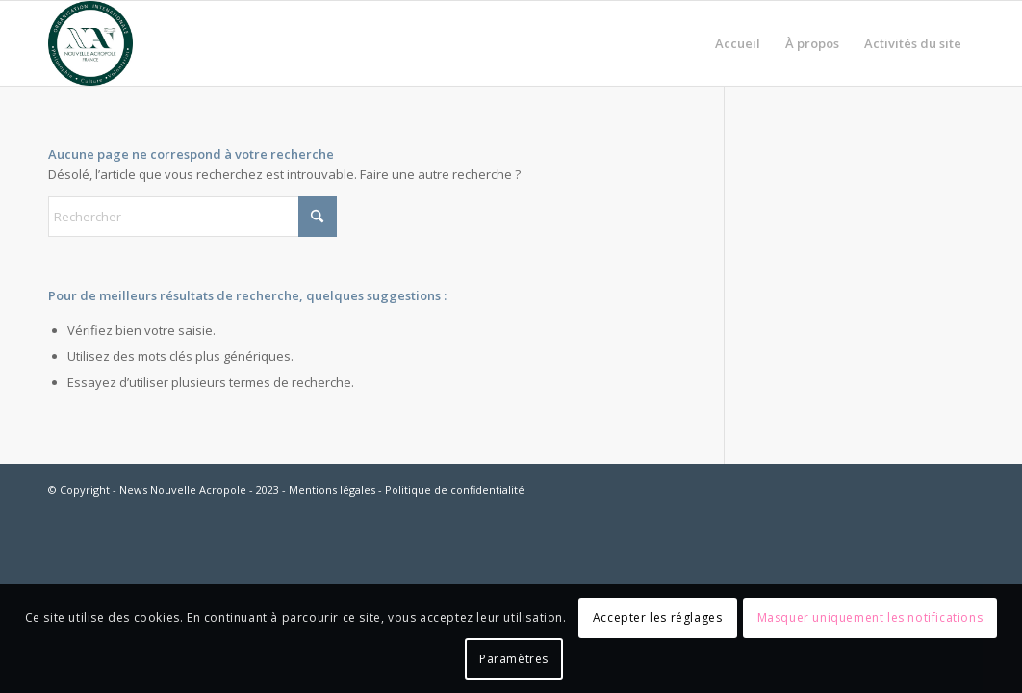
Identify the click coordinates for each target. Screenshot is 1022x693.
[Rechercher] (192, 216)
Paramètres (514, 659)
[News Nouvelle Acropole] (90, 43)
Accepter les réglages (658, 617)
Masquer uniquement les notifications (870, 617)
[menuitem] (738, 43)
